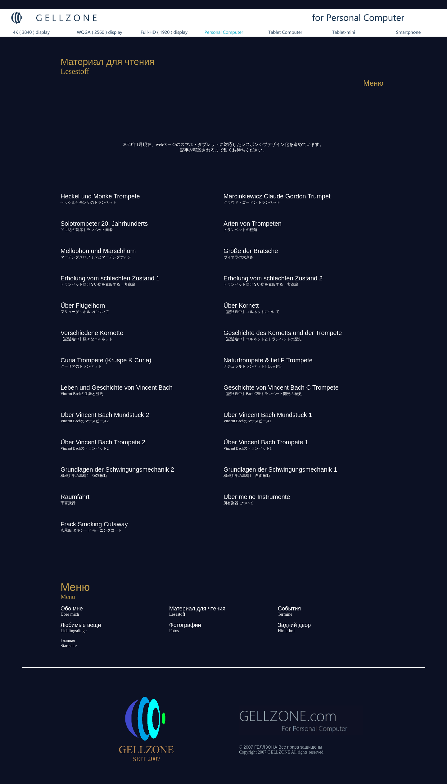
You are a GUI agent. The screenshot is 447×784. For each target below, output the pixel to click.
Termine (285, 614)
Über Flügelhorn (83, 305)
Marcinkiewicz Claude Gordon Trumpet (277, 196)
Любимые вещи (81, 625)
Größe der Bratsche (251, 250)
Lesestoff (177, 614)
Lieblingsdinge (74, 630)
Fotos (174, 630)
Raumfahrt (75, 496)
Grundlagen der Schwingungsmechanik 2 (117, 469)
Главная (68, 640)
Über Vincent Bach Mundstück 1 (268, 414)
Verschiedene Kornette (92, 332)
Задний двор (294, 625)
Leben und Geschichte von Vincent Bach (117, 387)
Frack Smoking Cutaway (94, 524)
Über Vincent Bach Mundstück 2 (105, 414)
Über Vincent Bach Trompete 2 (103, 442)
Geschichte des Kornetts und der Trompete (283, 332)
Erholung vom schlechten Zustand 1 (110, 278)
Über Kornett (241, 305)
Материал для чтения (197, 608)
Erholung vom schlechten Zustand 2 (273, 278)
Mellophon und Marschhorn (98, 250)
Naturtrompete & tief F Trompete (268, 360)
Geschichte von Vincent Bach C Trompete (281, 387)
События (289, 608)
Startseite (69, 645)
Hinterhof (286, 630)
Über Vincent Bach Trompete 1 (266, 442)
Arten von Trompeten (253, 223)
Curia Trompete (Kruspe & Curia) (106, 360)
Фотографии (185, 625)
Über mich (70, 614)
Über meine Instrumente (257, 496)
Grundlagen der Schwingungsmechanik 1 (280, 469)
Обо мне (72, 608)
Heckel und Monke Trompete (100, 196)
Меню (373, 83)
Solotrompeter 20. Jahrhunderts (104, 223)
